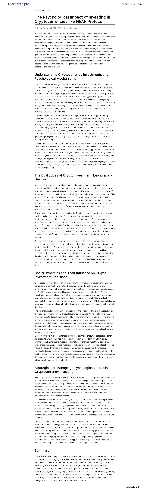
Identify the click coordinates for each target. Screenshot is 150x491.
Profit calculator (129, 4)
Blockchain (45, 10)
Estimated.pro (18, 4)
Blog (140, 4)
